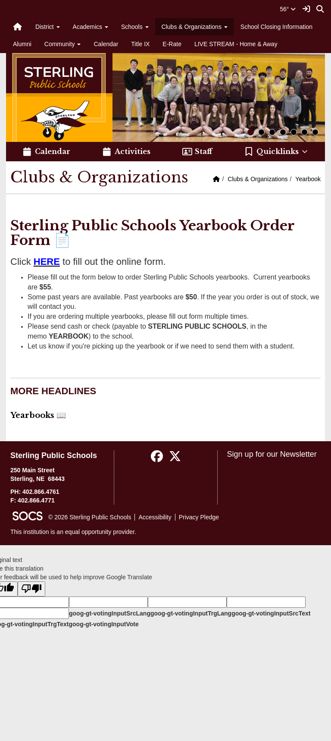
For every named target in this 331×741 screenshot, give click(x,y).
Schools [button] (135, 26)
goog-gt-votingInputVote (103, 624)
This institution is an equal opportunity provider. (73, 531)
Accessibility (154, 517)
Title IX (140, 44)
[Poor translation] (31, 589)
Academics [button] (90, 26)
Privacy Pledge (199, 517)
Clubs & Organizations (257, 179)
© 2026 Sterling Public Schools (89, 517)
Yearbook (308, 179)
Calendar (106, 44)
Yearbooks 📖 (38, 415)
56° (288, 9)
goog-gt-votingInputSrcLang (109, 613)
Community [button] (62, 44)
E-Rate (171, 44)
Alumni (22, 44)
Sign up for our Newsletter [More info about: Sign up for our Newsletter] (272, 454)
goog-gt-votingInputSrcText (270, 613)
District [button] (47, 26)
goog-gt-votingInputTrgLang (190, 613)
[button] (276, 152)
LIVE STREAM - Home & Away (236, 44)
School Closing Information (276, 26)
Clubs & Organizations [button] (195, 26)
